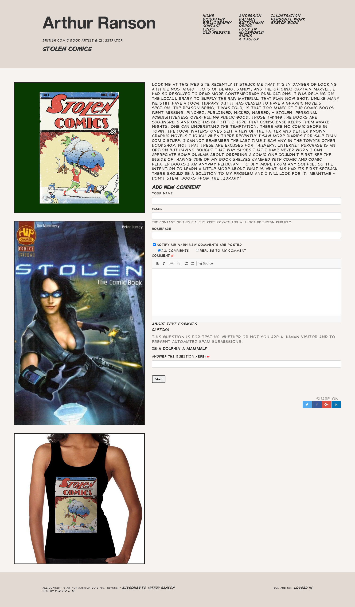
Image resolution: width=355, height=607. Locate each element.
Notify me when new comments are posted (197, 244)
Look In (248, 29)
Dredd (245, 26)
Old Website (216, 32)
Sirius (245, 35)
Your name (162, 193)
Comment (161, 255)
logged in (303, 587)
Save (159, 379)
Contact (211, 26)
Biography (214, 19)
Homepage (162, 228)
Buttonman (251, 22)
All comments (173, 250)
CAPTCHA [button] (160, 329)
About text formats (174, 324)
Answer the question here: (179, 356)
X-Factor (249, 39)
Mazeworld (251, 32)
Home (208, 15)
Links (209, 29)
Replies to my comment (221, 250)
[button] (157, 263)
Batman (247, 19)
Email (157, 209)
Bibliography (217, 22)
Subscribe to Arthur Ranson (148, 587)
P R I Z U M (64, 591)
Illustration (285, 15)
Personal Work (288, 19)
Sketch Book (285, 22)
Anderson (250, 15)
